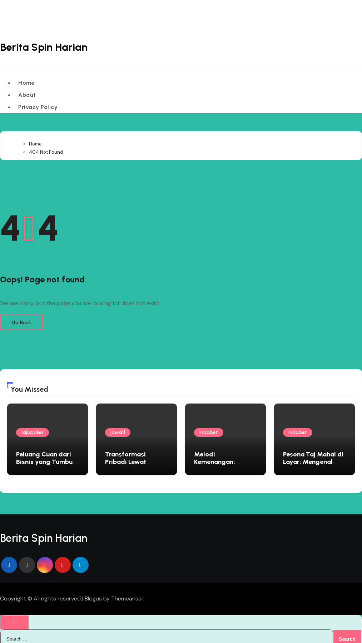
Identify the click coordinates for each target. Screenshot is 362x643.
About (27, 91)
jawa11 (117, 427)
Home (27, 81)
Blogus (93, 593)
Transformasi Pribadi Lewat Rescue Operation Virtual (131, 459)
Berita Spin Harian (44, 47)
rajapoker (32, 427)
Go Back (21, 316)
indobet (208, 427)
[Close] (14, 616)
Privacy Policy (38, 102)
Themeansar (127, 593)
